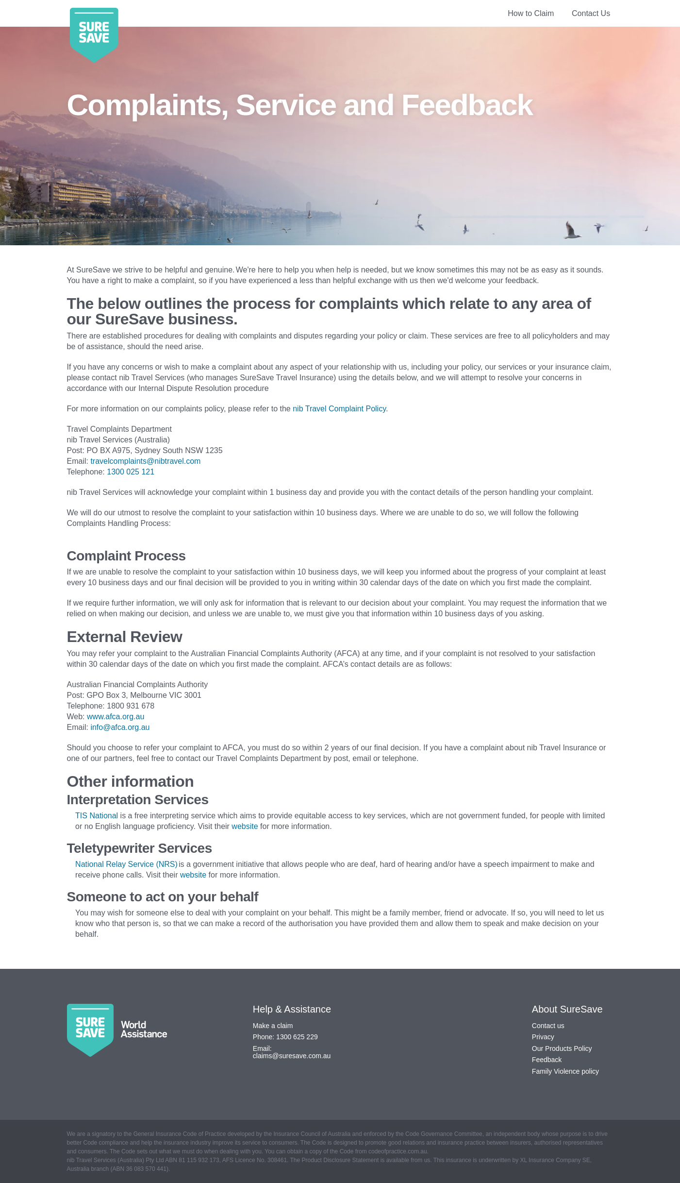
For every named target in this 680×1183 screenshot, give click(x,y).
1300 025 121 (130, 472)
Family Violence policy (565, 1071)
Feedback (547, 1060)
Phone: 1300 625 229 (285, 1037)
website (245, 826)
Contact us (548, 1026)
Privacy (543, 1037)
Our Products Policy (562, 1048)
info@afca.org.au (121, 727)
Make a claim (273, 1026)
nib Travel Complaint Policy (339, 409)
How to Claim (531, 13)
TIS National (96, 815)
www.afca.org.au (117, 716)
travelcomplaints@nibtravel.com (145, 461)
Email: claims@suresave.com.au (292, 1052)
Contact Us (591, 13)
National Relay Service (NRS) (126, 864)
